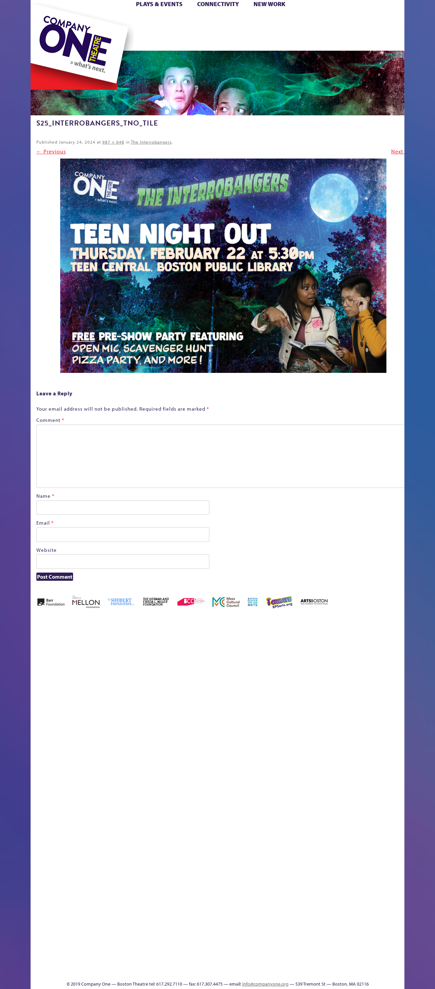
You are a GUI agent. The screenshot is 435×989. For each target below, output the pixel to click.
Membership (115, 786)
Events (274, 970)
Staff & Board (338, 776)
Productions (236, 970)
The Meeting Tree (118, 960)
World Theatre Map (275, 889)
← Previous (51, 151)
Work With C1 (145, 960)
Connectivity (218, 4)
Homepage (398, 674)
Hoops (43, 30)
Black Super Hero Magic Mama (195, 654)
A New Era (66, 664)
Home (42, 20)
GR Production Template (342, 664)
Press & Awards (378, 40)
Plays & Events (159, 4)
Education (326, 674)
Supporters (335, 970)
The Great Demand (397, 776)
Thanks (308, 40)
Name (45, 496)
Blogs (273, 909)
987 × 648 (113, 142)
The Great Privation (77, 960)
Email (45, 523)
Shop (326, 30)
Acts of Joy (94, 664)
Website (46, 550)
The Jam (109, 40)
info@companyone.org (265, 984)
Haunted (368, 674)
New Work (269, 4)
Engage (280, 40)
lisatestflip (100, 786)
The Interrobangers (151, 142)
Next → (400, 151)
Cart (267, 20)
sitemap (180, 40)
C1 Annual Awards (346, 960)
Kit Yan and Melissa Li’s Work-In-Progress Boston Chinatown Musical (71, 735)
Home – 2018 (380, 664)
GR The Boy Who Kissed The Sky (352, 644)
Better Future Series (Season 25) (153, 654)
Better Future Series (124, 664)
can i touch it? (251, 664)
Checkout (283, 674)
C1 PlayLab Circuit (275, 817)
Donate (315, 20)
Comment (50, 420)
